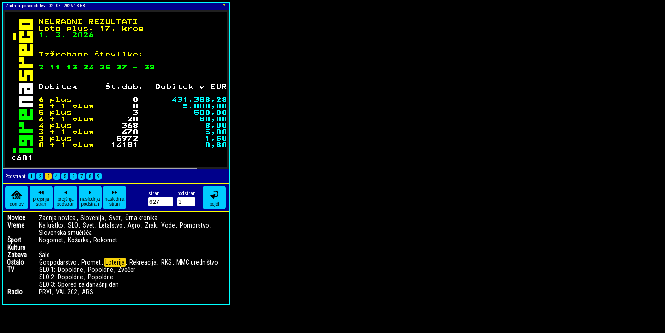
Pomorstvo (194, 225)
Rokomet (105, 240)
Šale (44, 255)
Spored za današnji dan (88, 284)
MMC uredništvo (197, 262)
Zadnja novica (57, 218)
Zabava (17, 255)
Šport (14, 240)
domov (17, 198)
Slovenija (92, 218)
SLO (73, 225)
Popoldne (100, 269)
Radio (15, 292)
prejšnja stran (41, 197)
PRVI (45, 292)
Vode (168, 225)
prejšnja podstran (66, 197)
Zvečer (126, 269)
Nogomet (51, 240)
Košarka (78, 240)
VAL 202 (66, 292)
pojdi (214, 198)
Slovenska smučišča (65, 232)
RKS (166, 262)
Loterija (115, 262)
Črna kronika (141, 218)
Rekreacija (143, 262)
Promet (91, 262)
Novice (16, 218)
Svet (115, 218)
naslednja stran (115, 197)
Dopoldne (70, 269)
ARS (87, 292)
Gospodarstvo (58, 262)
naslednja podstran (90, 197)
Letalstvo (111, 225)
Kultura (16, 247)
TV (11, 269)
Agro (133, 225)
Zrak (151, 225)
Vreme (16, 225)
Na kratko (51, 225)
